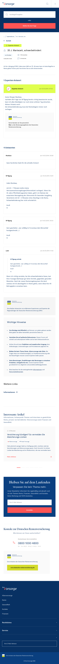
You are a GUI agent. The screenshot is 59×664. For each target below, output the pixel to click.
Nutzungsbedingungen (16, 372)
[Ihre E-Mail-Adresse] (29, 502)
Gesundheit (6, 605)
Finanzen (5, 614)
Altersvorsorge (7, 595)
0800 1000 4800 (28, 543)
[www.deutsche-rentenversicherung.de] (22, 567)
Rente (4, 600)
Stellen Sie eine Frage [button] (29, 26)
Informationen (37, 369)
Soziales (5, 609)
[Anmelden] (29, 510)
